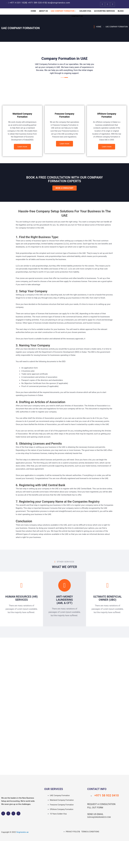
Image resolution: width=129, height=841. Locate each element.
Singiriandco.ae (22, 832)
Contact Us (77, 16)
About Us (44, 11)
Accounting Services (103, 11)
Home (35, 11)
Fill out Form (95, 807)
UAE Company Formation (64, 11)
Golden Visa (85, 11)
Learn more (22, 150)
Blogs (119, 11)
